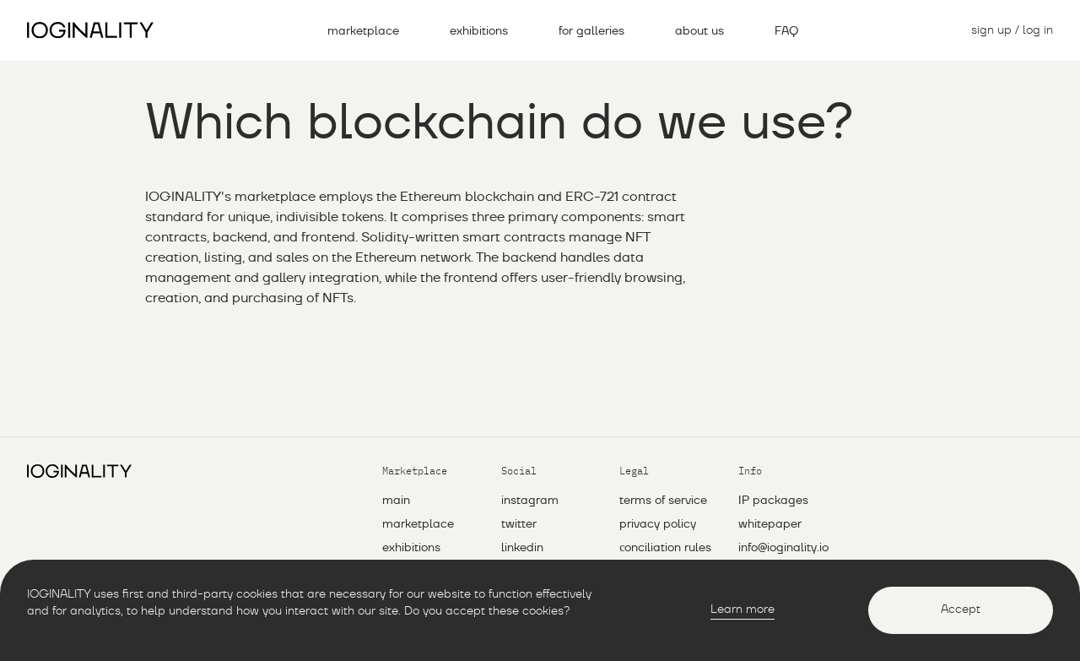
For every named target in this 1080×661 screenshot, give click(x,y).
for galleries (591, 31)
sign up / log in (1012, 30)
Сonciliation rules (665, 548)
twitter (519, 524)
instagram (530, 501)
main (396, 501)
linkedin (522, 548)
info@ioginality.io (783, 548)
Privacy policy (657, 524)
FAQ (786, 31)
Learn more (742, 609)
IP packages (773, 501)
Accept (960, 609)
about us (699, 31)
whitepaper (770, 524)
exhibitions (479, 31)
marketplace (363, 31)
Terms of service (663, 501)
